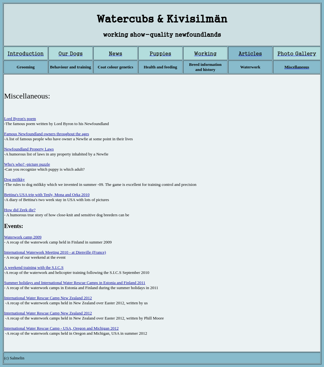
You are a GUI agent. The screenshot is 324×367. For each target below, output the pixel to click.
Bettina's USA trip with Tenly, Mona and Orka (42, 194)
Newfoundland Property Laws (29, 149)
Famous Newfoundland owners (29, 133)
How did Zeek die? (19, 209)
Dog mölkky (14, 179)
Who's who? (14, 164)
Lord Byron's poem (20, 118)
